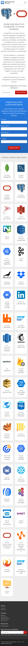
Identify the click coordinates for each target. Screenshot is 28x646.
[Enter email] (8, 92)
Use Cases (3, 609)
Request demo (14, 148)
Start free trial (21, 92)
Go (25, 632)
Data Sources (4, 617)
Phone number (5, 126)
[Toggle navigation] (25, 2)
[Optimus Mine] (7, 2)
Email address (5, 132)
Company (3, 139)
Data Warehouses (5, 618)
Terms (22, 642)
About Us (3, 608)
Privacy (18, 642)
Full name (3, 119)
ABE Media (9, 643)
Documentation (5, 626)
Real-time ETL (4, 620)
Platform (3, 615)
